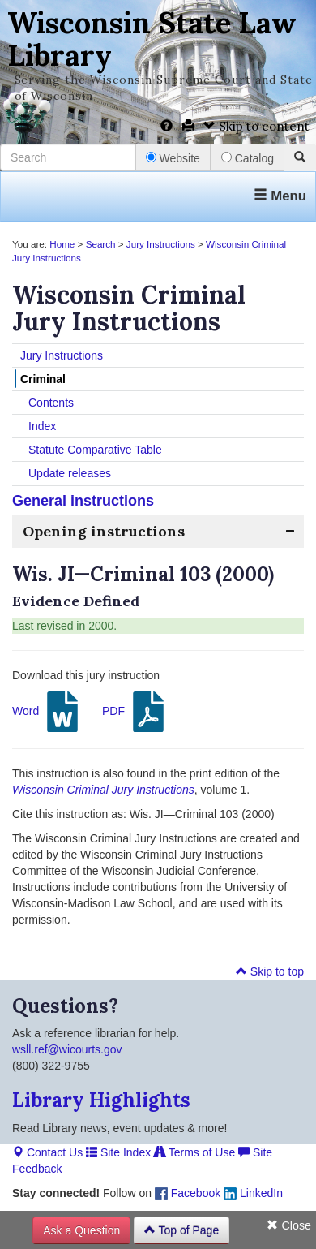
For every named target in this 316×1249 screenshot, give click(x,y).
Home (62, 244)
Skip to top (270, 971)
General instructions (83, 501)
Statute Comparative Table (95, 449)
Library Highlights (101, 1100)
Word (47, 711)
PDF (135, 711)
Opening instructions (104, 531)
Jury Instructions (160, 244)
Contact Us (47, 1152)
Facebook (187, 1193)
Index (42, 426)
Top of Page (181, 1230)
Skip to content (256, 126)
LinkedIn (253, 1193)
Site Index (118, 1152)
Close (289, 1225)
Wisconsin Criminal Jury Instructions (103, 789)
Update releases (69, 473)
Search (101, 244)
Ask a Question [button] (81, 1230)
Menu (280, 196)
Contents (51, 402)
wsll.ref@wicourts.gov (67, 1049)
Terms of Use (194, 1152)
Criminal (43, 379)
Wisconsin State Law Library (152, 39)
